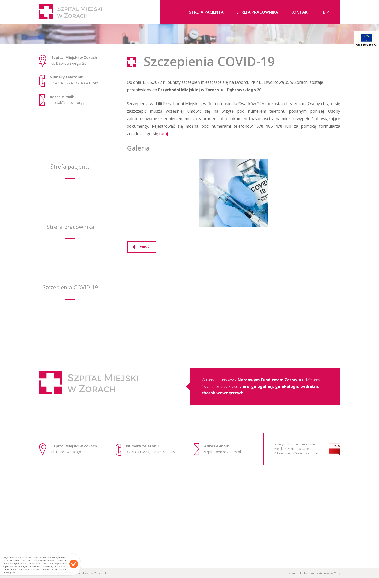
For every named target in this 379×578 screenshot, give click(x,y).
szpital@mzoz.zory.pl (68, 102)
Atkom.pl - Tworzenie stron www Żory (314, 573)
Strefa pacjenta (206, 12)
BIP (326, 12)
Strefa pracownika (257, 12)
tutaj (163, 133)
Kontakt (300, 12)
